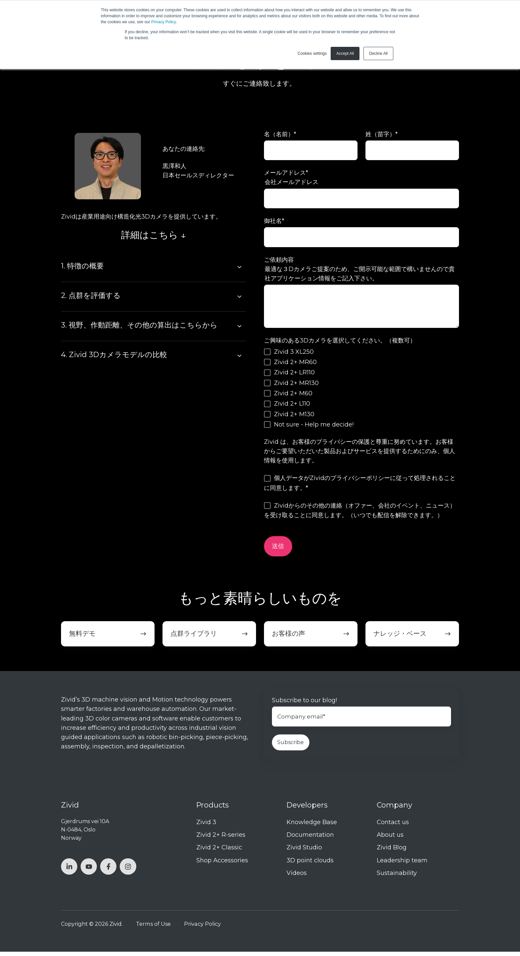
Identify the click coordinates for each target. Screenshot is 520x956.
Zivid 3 (206, 826)
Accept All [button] (345, 53)
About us (390, 839)
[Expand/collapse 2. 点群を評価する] (239, 296)
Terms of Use (153, 928)
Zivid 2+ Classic (219, 852)
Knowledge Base (312, 826)
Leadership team (402, 864)
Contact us (393, 826)
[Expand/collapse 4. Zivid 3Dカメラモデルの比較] (239, 355)
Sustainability (397, 877)
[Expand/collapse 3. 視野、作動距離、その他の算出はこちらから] (239, 326)
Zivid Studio (304, 852)
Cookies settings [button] (312, 53)
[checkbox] (361, 391)
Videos (297, 877)
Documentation (310, 839)
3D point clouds (310, 864)
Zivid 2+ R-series (220, 839)
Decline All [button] (378, 53)
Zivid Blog (392, 852)
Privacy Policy (163, 22)
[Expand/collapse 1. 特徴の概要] (239, 267)
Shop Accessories (222, 864)
